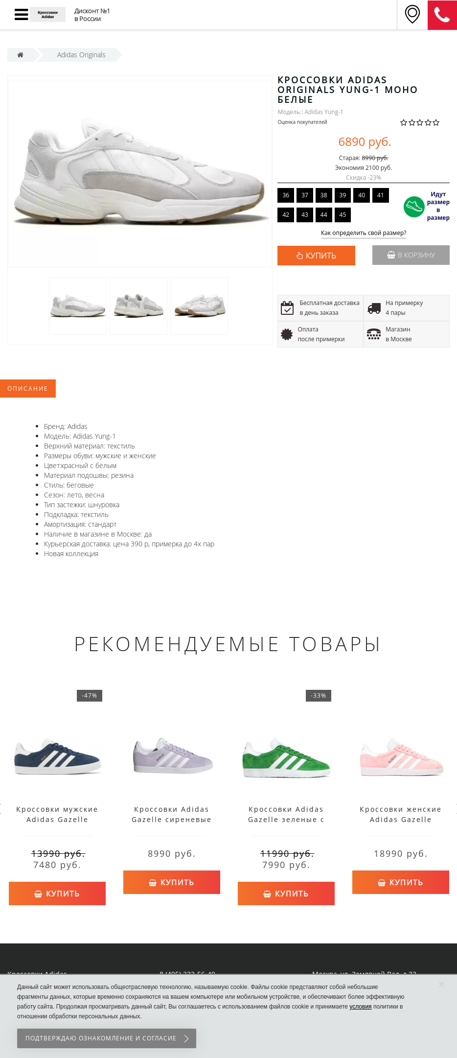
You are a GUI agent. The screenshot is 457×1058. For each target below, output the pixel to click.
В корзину (411, 254)
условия (360, 1006)
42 (285, 215)
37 (304, 195)
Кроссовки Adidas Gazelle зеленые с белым (286, 819)
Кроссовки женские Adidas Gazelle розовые (401, 819)
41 (380, 195)
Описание (27, 388)
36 (285, 195)
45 (343, 215)
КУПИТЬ (321, 255)
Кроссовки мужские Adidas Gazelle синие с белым (57, 819)
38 (323, 195)
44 (323, 215)
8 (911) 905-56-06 (442, 15)
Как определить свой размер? (364, 233)
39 (343, 195)
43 (304, 215)
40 (361, 195)
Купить (57, 892)
